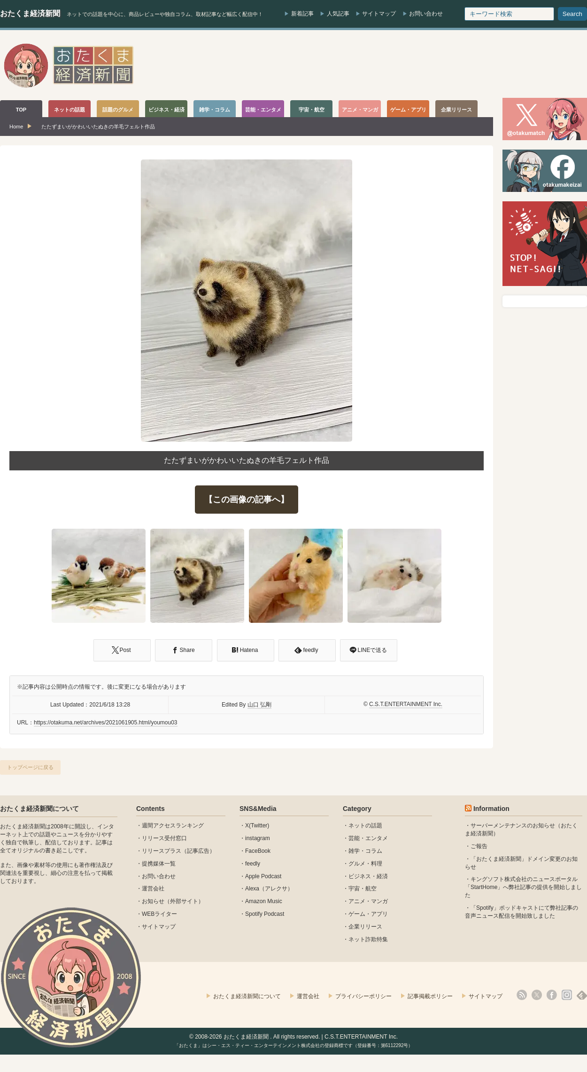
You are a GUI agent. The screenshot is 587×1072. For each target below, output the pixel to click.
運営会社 (153, 888)
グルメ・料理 (365, 863)
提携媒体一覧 (159, 863)
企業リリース (365, 926)
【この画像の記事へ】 (246, 499)
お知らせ (153, 901)
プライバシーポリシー (363, 996)
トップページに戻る (30, 767)
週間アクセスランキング (173, 825)
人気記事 (338, 13)
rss (522, 995)
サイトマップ (379, 13)
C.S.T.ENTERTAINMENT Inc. (405, 704)
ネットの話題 (365, 825)
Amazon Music (263, 901)
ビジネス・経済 (368, 876)
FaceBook (257, 851)
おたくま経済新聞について (39, 808)
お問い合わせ (426, 13)
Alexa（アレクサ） (269, 888)
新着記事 (302, 13)
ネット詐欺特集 (368, 939)
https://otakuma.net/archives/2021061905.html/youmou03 (106, 722)
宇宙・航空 (362, 888)
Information (491, 808)
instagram (257, 838)
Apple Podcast (263, 876)
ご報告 (479, 846)
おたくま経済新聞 (30, 13)
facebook (552, 995)
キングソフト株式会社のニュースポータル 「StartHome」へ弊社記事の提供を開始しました (523, 887)
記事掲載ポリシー (430, 996)
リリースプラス (161, 851)
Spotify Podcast (264, 914)
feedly (252, 863)
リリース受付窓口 (164, 838)
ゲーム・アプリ (368, 914)
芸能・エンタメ (368, 838)
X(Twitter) (257, 825)
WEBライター (159, 914)
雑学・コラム (365, 851)
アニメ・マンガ (368, 901)
